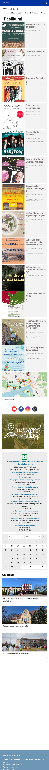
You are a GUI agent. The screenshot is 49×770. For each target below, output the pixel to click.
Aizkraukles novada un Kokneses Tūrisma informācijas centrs (25, 462)
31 (42, 546)
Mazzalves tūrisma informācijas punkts (25, 518)
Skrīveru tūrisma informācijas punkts (25, 494)
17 (18, 558)
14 (42, 554)
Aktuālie (13, 13)
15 (5, 558)
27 (18, 546)
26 (12, 546)
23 (12, 563)
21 (42, 558)
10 (18, 554)
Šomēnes (35, 13)
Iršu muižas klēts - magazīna (25, 525)
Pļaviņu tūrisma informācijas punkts (25, 487)
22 (5, 563)
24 (18, 563)
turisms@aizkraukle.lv (14, 765)
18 (24, 558)
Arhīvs (43, 13)
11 (24, 554)
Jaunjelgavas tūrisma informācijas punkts (25, 480)
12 (30, 554)
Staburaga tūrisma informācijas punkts (25, 501)
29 (30, 546)
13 (36, 554)
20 (36, 558)
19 (30, 558)
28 (24, 546)
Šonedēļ (28, 13)
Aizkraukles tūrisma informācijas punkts (25, 472)
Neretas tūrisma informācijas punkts (25, 511)
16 (12, 558)
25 (5, 546)
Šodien (20, 13)
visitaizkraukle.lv (8, 3)
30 (36, 546)
